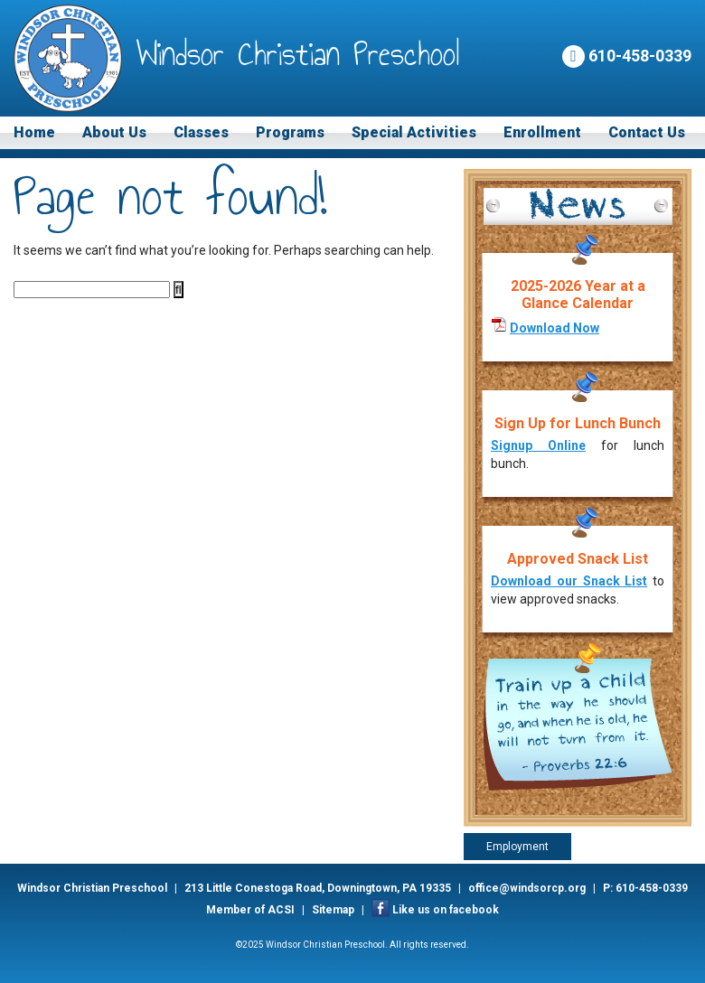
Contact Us (646, 132)
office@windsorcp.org (527, 888)
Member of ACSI (250, 909)
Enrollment (542, 132)
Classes (201, 132)
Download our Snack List (569, 581)
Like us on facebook (445, 909)
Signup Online (538, 445)
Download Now (554, 328)
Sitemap (333, 909)
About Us (114, 132)
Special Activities (414, 132)
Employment (517, 846)
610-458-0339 (626, 56)
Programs (290, 132)
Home (34, 132)
